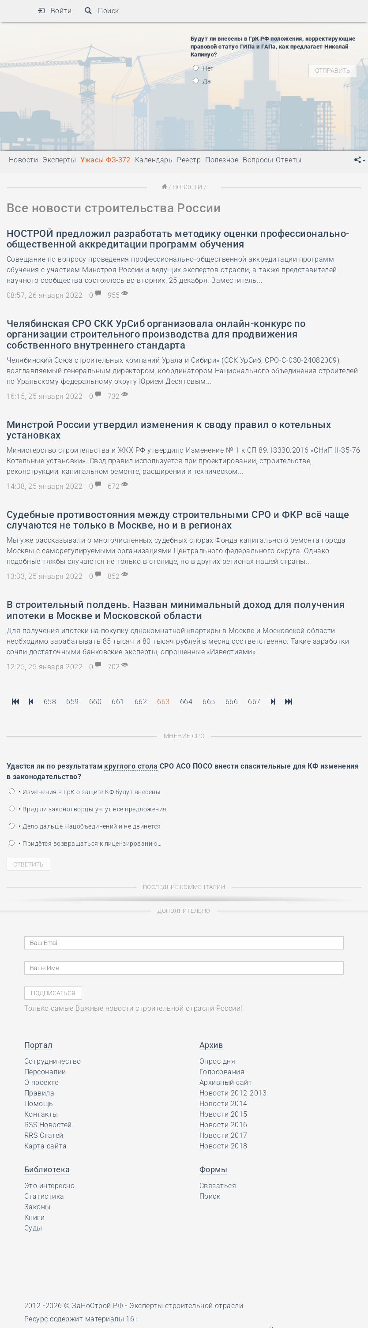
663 (163, 701)
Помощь (38, 1103)
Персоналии (45, 1071)
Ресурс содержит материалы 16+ (81, 1318)
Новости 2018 (223, 1145)
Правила (39, 1092)
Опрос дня (217, 1060)
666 (231, 701)
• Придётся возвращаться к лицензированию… (85, 842)
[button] (360, 160)
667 (254, 701)
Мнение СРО (184, 735)
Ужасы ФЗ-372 (105, 160)
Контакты (41, 1113)
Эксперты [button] (59, 160)
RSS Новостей (48, 1124)
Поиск (102, 11)
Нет (203, 68)
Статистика (44, 1195)
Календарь (154, 160)
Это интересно (49, 1185)
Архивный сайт (225, 1081)
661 (118, 701)
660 (95, 701)
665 (209, 701)
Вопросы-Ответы (272, 160)
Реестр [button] (189, 160)
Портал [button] (38, 1044)
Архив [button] (211, 1044)
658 (50, 701)
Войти (54, 11)
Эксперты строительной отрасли (186, 1305)
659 (72, 701)
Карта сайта (45, 1145)
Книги (34, 1216)
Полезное (221, 160)
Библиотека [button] (47, 1168)
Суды (33, 1227)
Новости (187, 187)
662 (141, 701)
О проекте (41, 1081)
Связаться (217, 1185)
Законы (37, 1206)
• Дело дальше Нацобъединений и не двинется (85, 825)
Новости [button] (23, 160)
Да (202, 81)
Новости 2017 (223, 1134)
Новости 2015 (223, 1113)
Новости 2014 (223, 1103)
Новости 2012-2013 (233, 1092)
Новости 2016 (223, 1124)
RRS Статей (44, 1134)
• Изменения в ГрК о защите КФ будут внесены (85, 791)
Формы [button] (213, 1168)
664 (186, 701)
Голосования (221, 1071)
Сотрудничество (52, 1060)
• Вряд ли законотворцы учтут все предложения (88, 808)
